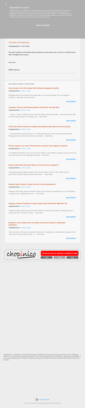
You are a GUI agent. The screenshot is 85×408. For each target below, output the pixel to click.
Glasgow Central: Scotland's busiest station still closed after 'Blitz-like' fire (38, 203)
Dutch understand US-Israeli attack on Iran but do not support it (34, 165)
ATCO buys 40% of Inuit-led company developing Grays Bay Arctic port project (40, 127)
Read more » (71, 101)
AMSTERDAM (42, 269)
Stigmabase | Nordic (19, 7)
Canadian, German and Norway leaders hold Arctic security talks (34, 107)
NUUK (42, 315)
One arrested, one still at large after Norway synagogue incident (34, 88)
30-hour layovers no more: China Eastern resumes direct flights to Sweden (38, 146)
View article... (13, 62)
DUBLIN (42, 284)
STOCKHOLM (42, 345)
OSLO (42, 330)
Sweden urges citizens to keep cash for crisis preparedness (32, 184)
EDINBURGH (42, 299)
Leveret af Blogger (42, 399)
